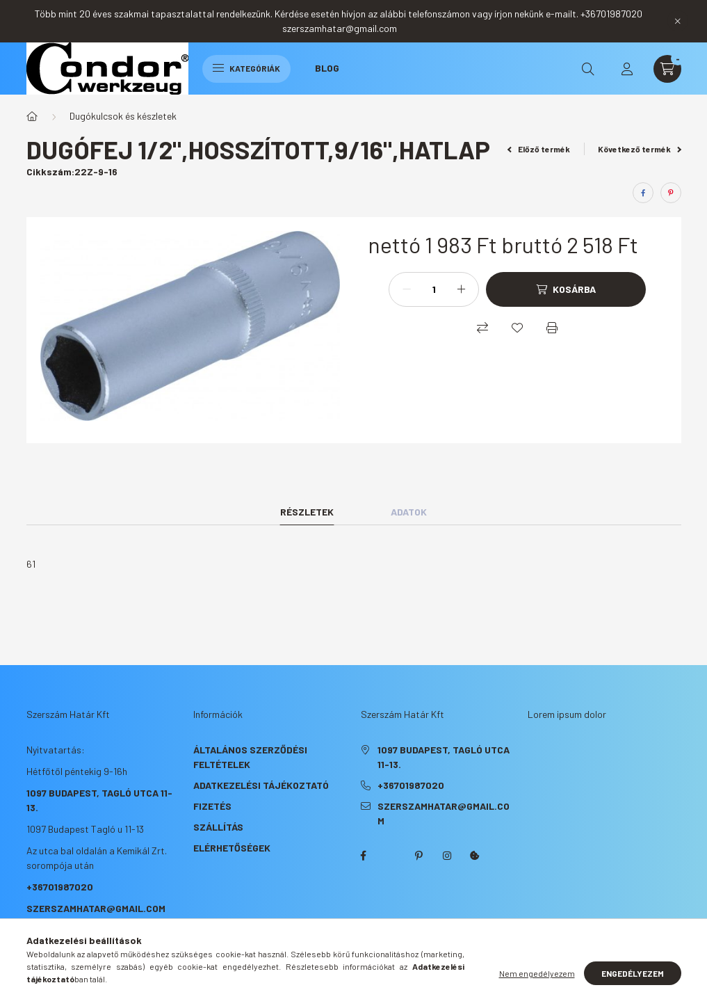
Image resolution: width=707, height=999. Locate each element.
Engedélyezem (632, 973)
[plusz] (460, 289)
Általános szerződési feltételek (250, 757)
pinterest (419, 856)
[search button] (588, 69)
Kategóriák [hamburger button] (246, 68)
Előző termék (538, 149)
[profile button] (627, 69)
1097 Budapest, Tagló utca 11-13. (443, 757)
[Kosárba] (566, 289)
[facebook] (643, 192)
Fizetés (212, 806)
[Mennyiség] (434, 289)
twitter (391, 856)
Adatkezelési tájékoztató (261, 785)
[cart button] (667, 69)
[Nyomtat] (552, 328)
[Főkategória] (32, 116)
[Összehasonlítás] (482, 328)
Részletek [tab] (307, 512)
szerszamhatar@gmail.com (95, 908)
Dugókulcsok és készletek (123, 116)
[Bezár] (677, 20)
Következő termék (639, 149)
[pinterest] (670, 192)
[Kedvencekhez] (517, 328)
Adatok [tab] (409, 512)
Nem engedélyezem (537, 973)
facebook (363, 856)
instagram (447, 856)
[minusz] (406, 289)
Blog (327, 68)
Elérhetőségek (231, 848)
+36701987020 (59, 887)
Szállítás (218, 827)
